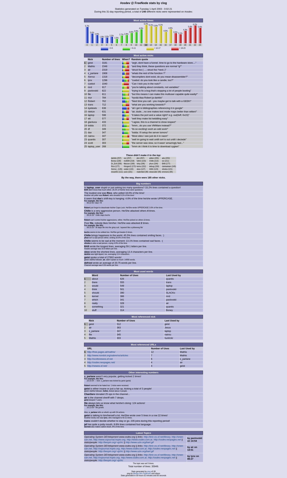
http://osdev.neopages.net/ (101, 362)
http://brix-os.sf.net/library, (157, 436)
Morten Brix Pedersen (142, 473)
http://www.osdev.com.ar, (140, 439)
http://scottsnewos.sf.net (100, 359)
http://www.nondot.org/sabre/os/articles (107, 355)
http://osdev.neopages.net (167, 439)
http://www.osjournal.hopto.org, (109, 439)
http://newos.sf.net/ (97, 366)
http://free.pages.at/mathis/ (101, 352)
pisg (149, 471)
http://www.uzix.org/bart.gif (140, 442)
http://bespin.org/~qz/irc (110, 442)
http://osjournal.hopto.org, (106, 448)
